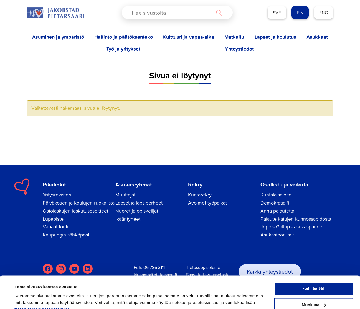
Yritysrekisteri (57, 194)
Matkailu (234, 36)
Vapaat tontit (56, 226)
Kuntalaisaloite (275, 194)
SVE (277, 12)
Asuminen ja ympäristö (58, 36)
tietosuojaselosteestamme (42, 282)
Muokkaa (314, 278)
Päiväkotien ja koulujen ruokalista (79, 202)
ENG (323, 12)
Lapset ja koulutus (275, 36)
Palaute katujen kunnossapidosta (295, 218)
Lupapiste (53, 218)
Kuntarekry (200, 194)
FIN (300, 12)
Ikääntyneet (127, 218)
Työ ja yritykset (123, 48)
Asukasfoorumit (277, 234)
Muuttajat (125, 194)
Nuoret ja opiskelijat (136, 210)
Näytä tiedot (26, 298)
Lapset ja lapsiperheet (139, 202)
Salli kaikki (313, 262)
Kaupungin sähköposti (66, 234)
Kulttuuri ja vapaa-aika (188, 36)
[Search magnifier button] (219, 12)
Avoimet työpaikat (207, 202)
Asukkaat (317, 36)
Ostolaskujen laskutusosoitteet (75, 210)
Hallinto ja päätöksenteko (123, 36)
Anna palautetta (277, 210)
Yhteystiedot (239, 48)
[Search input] (173, 12)
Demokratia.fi (274, 202)
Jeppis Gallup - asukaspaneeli (292, 226)
